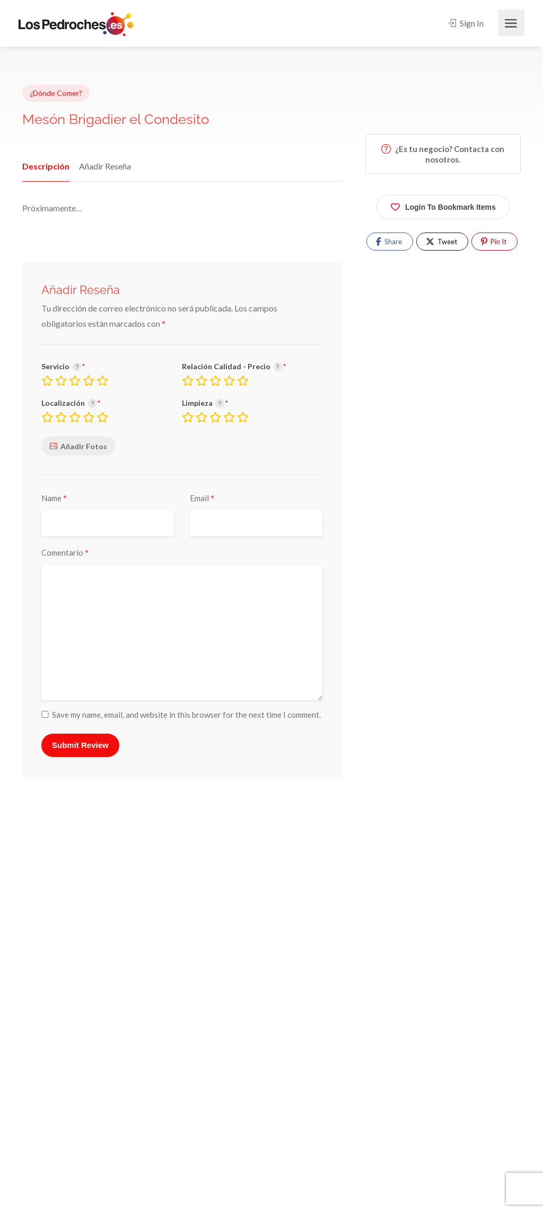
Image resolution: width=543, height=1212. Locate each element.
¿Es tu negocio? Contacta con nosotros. (442, 154)
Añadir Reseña (102, 166)
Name (54, 498)
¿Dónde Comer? (56, 92)
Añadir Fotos (83, 446)
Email (202, 498)
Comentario (65, 553)
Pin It (493, 241)
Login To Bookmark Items (443, 205)
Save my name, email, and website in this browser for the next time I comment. (186, 714)
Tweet (441, 241)
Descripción (44, 166)
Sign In (466, 23)
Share (389, 241)
